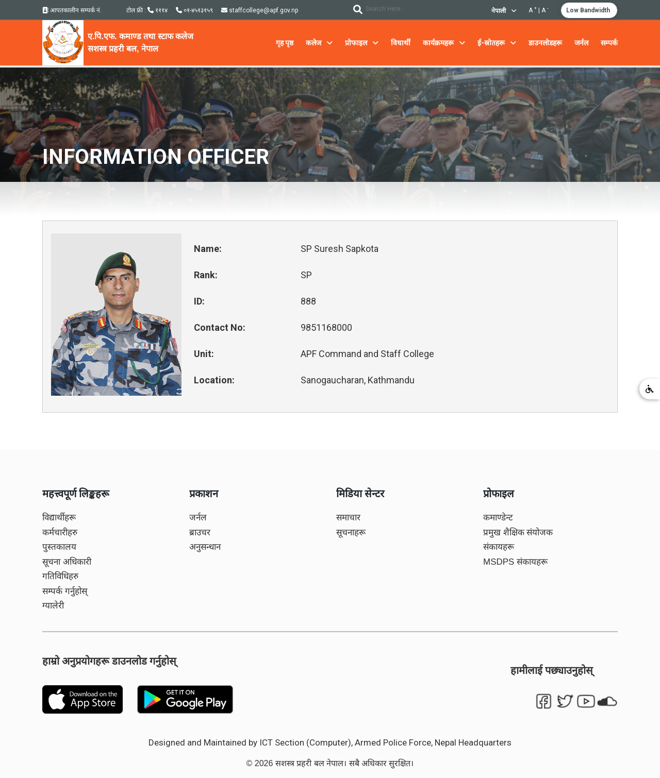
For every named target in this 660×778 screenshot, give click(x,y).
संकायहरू (498, 547)
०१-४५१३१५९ (194, 10)
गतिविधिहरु (60, 576)
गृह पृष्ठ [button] (284, 43)
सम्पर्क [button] (609, 43)
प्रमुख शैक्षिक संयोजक (518, 532)
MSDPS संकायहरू (515, 562)
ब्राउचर (199, 532)
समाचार (348, 517)
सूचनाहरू (351, 532)
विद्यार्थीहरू (59, 517)
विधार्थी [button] (400, 43)
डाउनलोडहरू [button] (545, 43)
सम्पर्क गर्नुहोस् (64, 591)
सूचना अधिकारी (66, 562)
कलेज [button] (319, 43)
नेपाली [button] (503, 10)
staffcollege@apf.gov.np (259, 10)
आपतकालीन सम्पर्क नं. (72, 10)
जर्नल (198, 517)
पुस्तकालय (59, 547)
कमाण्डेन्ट (498, 517)
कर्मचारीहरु (59, 532)
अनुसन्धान (205, 547)
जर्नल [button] (581, 43)
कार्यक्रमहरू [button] (444, 43)
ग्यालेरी (53, 606)
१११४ (157, 10)
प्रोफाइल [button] (361, 43)
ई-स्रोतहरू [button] (496, 43)
